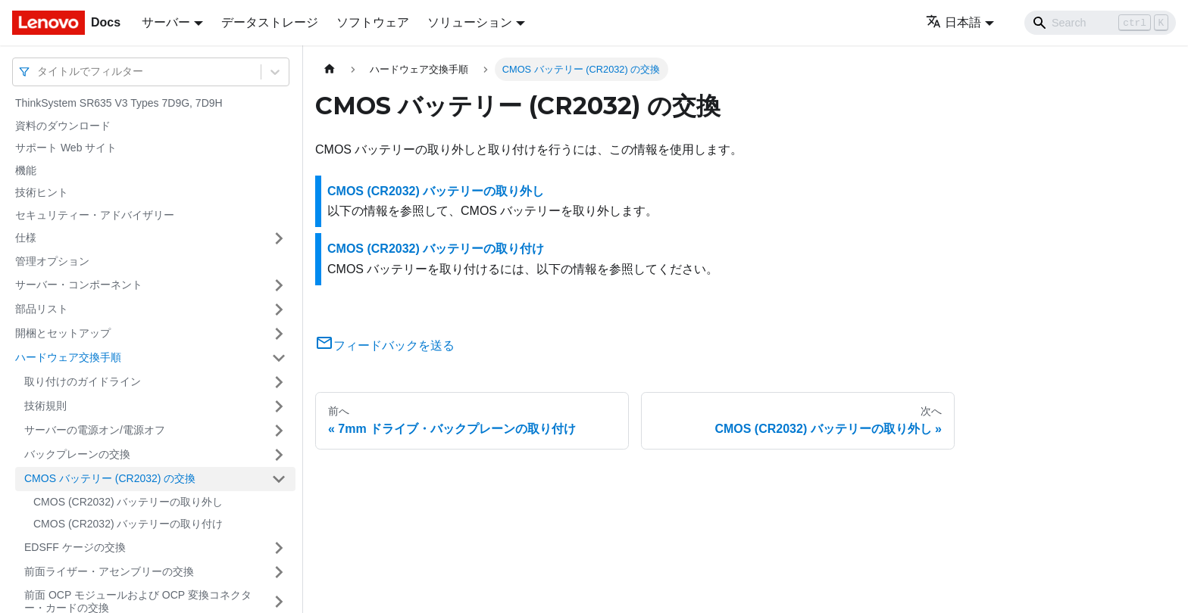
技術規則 (45, 406)
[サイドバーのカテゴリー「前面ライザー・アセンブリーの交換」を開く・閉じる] (278, 572)
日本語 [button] (953, 22)
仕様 (25, 238)
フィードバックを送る (385, 345)
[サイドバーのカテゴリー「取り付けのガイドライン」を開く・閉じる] (278, 382)
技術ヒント (41, 192)
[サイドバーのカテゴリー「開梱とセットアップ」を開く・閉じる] (278, 334)
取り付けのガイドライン (82, 381)
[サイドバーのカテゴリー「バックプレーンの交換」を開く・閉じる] (278, 455)
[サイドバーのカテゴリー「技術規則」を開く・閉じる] (278, 406)
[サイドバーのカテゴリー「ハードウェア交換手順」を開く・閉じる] (278, 358)
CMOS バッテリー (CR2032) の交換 (109, 478)
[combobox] (38, 71)
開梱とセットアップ (63, 333)
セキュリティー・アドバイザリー (94, 215)
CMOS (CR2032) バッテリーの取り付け (128, 524)
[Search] (1100, 23)
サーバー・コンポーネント (78, 284)
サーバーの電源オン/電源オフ (94, 430)
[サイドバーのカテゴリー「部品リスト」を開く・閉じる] (278, 309)
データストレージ (269, 22)
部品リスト (41, 309)
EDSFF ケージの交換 (75, 547)
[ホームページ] (329, 69)
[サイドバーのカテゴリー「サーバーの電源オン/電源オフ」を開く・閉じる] (278, 431)
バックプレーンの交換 (77, 454)
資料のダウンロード (63, 126)
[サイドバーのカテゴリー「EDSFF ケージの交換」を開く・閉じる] (278, 548)
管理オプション (52, 261)
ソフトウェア (372, 22)
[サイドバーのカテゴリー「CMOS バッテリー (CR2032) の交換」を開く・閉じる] (278, 479)
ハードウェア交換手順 (68, 357)
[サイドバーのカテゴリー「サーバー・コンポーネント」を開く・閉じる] (278, 285)
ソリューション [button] (469, 22)
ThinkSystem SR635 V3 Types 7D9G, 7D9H (119, 103)
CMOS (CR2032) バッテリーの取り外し (128, 502)
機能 (25, 170)
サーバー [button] (166, 22)
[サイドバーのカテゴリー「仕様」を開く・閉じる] (278, 238)
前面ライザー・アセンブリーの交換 (109, 571)
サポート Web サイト (66, 148)
